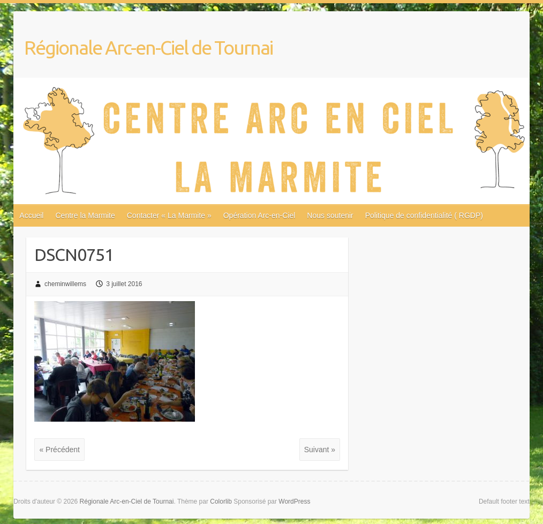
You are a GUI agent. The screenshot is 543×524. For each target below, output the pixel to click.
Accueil (31, 215)
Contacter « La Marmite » (169, 215)
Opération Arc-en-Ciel (259, 215)
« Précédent (59, 449)
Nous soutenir (330, 215)
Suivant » (319, 449)
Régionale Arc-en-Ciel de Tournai (148, 47)
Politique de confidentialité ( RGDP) (424, 215)
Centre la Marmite (85, 215)
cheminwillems (65, 284)
